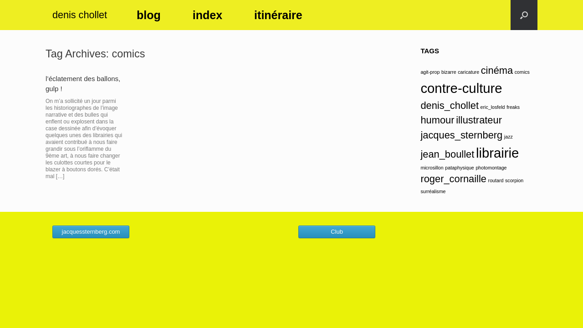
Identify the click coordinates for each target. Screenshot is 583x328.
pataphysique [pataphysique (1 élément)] (459, 167)
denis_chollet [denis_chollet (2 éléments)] (449, 105)
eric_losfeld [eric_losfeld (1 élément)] (493, 107)
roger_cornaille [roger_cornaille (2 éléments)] (453, 178)
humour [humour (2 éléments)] (437, 120)
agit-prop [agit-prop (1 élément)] (430, 72)
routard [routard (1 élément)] (496, 180)
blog (149, 15)
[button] (524, 15)
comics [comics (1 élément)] (522, 72)
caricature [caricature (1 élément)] (468, 72)
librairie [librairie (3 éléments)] (497, 152)
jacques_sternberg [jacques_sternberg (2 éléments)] (461, 135)
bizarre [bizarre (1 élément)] (448, 72)
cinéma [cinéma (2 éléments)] (497, 70)
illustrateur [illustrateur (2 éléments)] (479, 120)
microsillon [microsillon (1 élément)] (431, 167)
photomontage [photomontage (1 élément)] (491, 167)
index (207, 15)
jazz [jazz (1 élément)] (508, 136)
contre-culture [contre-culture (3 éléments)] (461, 88)
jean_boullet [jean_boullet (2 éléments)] (447, 154)
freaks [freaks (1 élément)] (513, 107)
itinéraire (278, 15)
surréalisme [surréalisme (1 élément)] (432, 191)
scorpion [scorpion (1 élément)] (514, 180)
